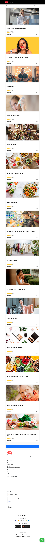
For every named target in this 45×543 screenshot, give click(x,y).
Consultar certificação (11, 485)
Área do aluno (10, 481)
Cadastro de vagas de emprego (13, 487)
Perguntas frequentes (11, 483)
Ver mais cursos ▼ (22, 446)
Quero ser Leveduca (11, 489)
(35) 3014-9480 (10, 464)
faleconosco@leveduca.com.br (13, 467)
